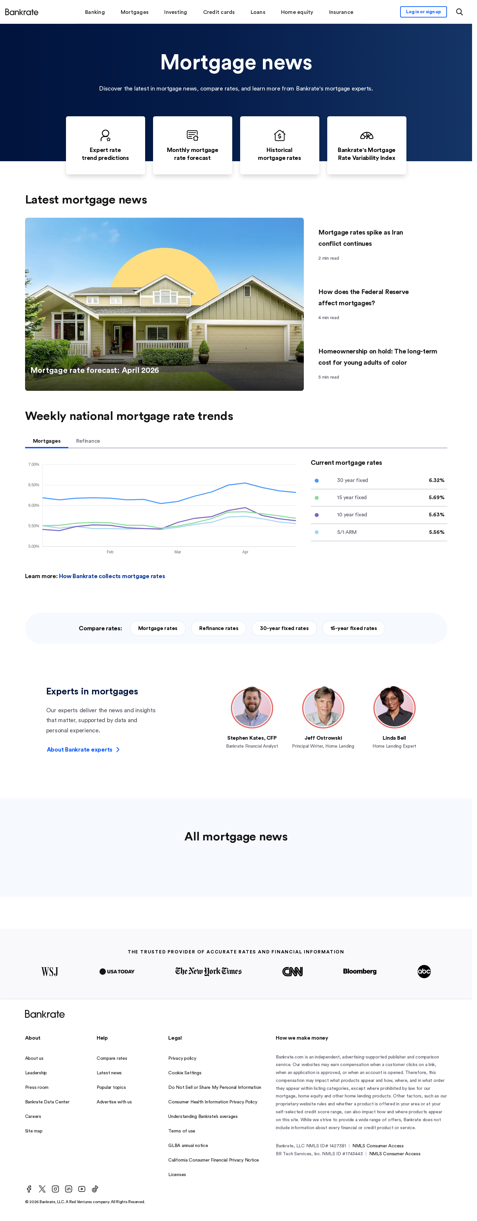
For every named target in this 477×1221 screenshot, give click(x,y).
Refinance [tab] (88, 441)
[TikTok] (95, 1189)
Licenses (177, 1174)
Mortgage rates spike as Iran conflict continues (360, 238)
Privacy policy (182, 1058)
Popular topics (111, 1087)
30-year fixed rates (284, 628)
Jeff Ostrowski (323, 738)
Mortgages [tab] (47, 441)
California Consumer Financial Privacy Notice (213, 1160)
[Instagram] (55, 1189)
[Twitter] (42, 1189)
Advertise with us (114, 1102)
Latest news (109, 1073)
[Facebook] (29, 1189)
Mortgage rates (158, 628)
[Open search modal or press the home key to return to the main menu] (459, 12)
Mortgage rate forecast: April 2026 (97, 373)
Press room (37, 1087)
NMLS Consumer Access (378, 1146)
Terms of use (181, 1131)
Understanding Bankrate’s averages (203, 1116)
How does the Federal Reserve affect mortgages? (363, 298)
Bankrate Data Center (47, 1102)
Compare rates (112, 1058)
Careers (33, 1116)
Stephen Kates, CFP (252, 738)
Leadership (36, 1073)
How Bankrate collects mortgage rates (112, 576)
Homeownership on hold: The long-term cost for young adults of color (377, 357)
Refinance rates (218, 628)
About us (34, 1058)
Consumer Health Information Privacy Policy (212, 1102)
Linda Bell (394, 738)
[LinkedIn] (69, 1189)
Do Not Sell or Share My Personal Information (214, 1087)
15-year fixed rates (354, 628)
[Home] (21, 12)
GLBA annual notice (188, 1145)
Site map (34, 1131)
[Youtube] (82, 1189)
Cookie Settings (184, 1073)
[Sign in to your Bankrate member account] (423, 12)
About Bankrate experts (83, 750)
